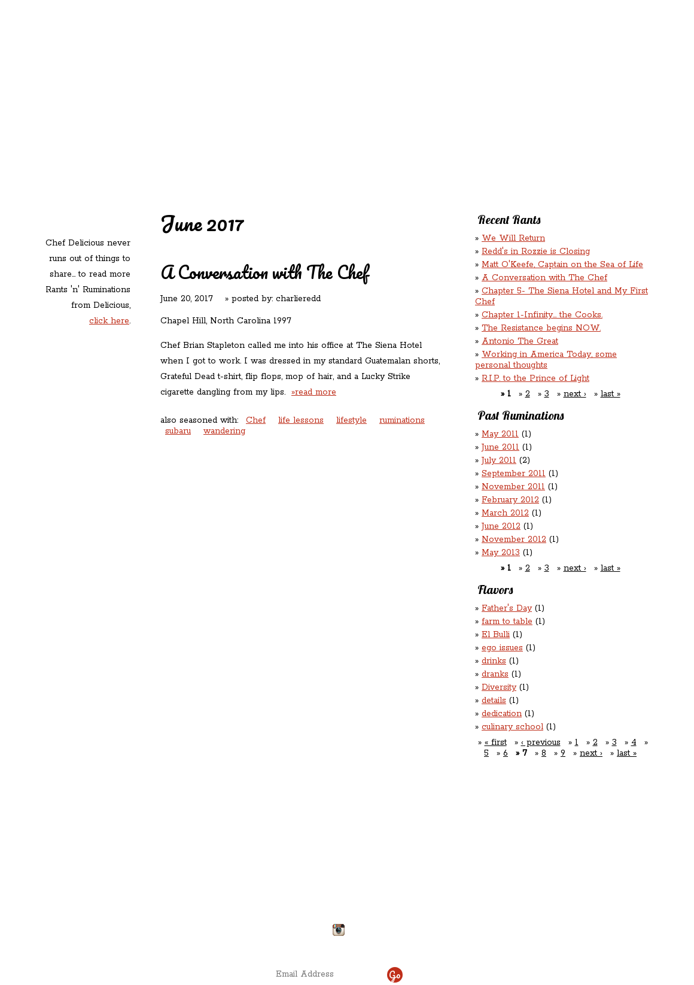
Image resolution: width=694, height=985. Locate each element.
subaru (178, 431)
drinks (494, 661)
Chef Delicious (480, 102)
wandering (224, 431)
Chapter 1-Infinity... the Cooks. (542, 315)
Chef (256, 420)
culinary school (512, 727)
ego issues (502, 647)
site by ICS (534, 943)
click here (109, 321)
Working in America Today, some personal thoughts (546, 360)
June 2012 (501, 526)
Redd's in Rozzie (186, 76)
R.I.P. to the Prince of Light (535, 378)
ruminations (402, 420)
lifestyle (351, 420)
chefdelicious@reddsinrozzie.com (337, 885)
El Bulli (496, 634)
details (494, 700)
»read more (313, 392)
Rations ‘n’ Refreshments (468, 77)
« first (496, 742)
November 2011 (513, 486)
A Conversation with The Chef (264, 272)
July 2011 (499, 460)
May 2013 (501, 552)
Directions (139, 925)
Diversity (499, 687)
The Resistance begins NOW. (541, 328)
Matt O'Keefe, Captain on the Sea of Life (562, 264)
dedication (502, 713)
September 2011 (514, 473)
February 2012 (510, 500)
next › (575, 394)
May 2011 (500, 434)
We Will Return (513, 238)
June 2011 (500, 447)
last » (610, 394)
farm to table (507, 621)
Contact (271, 102)
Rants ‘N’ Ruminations (551, 77)
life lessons (301, 420)
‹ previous (541, 742)
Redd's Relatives (270, 77)
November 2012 (514, 539)
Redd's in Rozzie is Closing (536, 251)
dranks (495, 674)
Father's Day (507, 608)
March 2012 (505, 513)
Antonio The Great (520, 341)
